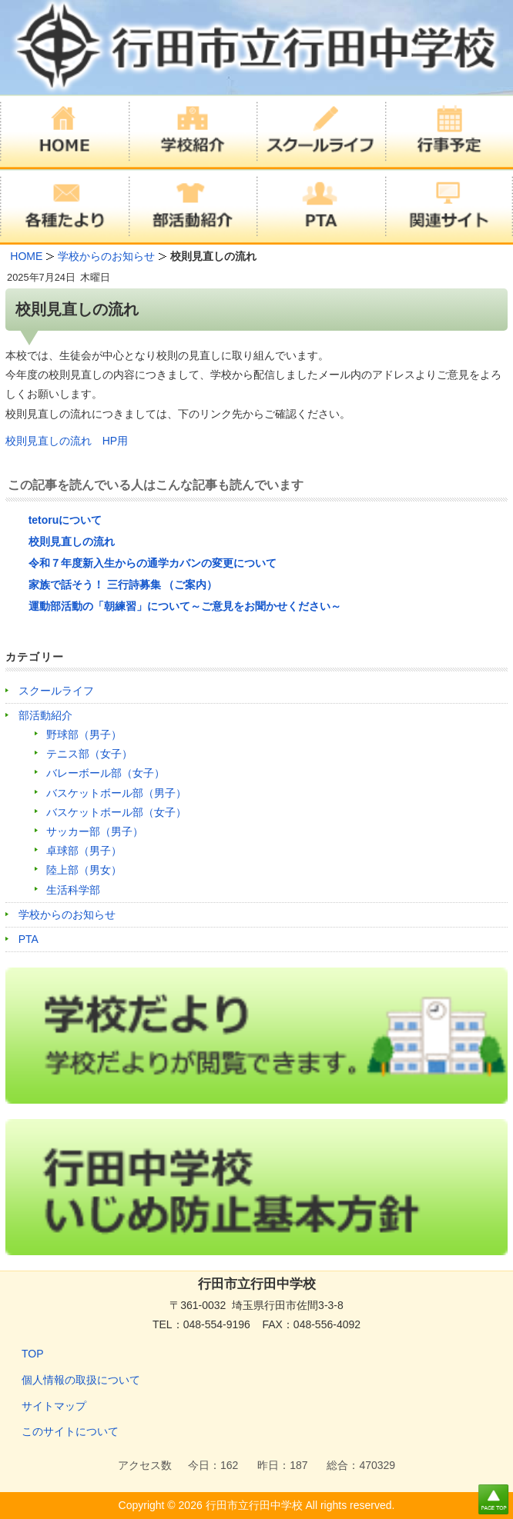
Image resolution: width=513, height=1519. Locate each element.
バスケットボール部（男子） (116, 793)
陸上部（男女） (84, 870)
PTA (28, 939)
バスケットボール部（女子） (116, 812)
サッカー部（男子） (94, 831)
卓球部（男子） (84, 850)
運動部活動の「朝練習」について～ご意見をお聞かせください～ (184, 606)
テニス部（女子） (89, 754)
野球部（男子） (84, 734)
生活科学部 (73, 890)
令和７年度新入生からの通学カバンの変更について (152, 563)
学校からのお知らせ (67, 914)
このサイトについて (70, 1431)
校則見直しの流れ (71, 541)
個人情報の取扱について (81, 1380)
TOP (33, 1353)
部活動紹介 (45, 715)
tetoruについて (65, 520)
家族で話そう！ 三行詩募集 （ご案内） (123, 584)
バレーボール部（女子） (105, 773)
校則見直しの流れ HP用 (66, 441)
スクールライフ (56, 691)
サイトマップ (54, 1406)
